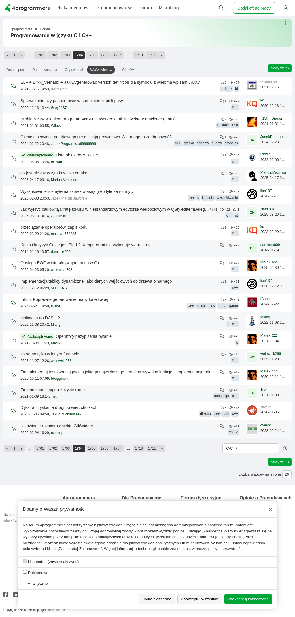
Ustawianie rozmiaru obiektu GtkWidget (56, 426)
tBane (55, 306)
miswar (57, 162)
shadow (203, 143)
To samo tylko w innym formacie (49, 354)
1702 (53, 55)
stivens (266, 407)
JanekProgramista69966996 (73, 144)
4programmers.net (56, 525)
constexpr (221, 396)
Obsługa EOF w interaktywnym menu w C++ (61, 262)
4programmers (21, 29)
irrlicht (201, 306)
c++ (235, 107)
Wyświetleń (99, 70)
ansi (235, 125)
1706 (105, 55)
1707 (117, 55)
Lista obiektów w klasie (77, 155)
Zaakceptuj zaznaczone (248, 599)
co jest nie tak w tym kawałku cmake (53, 173)
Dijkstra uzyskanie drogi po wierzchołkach (58, 407)
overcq (56, 433)
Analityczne (35, 583)
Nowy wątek (280, 68)
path (225, 414)
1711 (152, 55)
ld (236, 89)
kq (262, 100)
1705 (92, 55)
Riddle (265, 154)
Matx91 (57, 343)
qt (236, 215)
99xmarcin (59, 89)
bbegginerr (59, 378)
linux (228, 89)
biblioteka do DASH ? (40, 318)
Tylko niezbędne (157, 599)
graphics (231, 143)
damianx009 (61, 252)
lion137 (266, 191)
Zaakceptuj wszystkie (199, 599)
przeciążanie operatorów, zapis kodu (54, 227)
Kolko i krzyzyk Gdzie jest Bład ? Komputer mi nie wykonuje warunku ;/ (85, 245)
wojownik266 (61, 361)
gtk (231, 432)
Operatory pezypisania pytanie (84, 336)
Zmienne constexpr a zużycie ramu (52, 389)
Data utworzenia (44, 70)
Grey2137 (59, 108)
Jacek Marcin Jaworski (69, 198)
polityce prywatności (225, 549)
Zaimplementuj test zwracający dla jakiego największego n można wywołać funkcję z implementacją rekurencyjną (124, 372)
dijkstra (205, 414)
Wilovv (56, 126)
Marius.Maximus (64, 180)
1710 (139, 55)
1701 (40, 55)
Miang (56, 325)
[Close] (270, 509)
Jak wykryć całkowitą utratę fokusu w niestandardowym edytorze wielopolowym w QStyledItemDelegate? (116, 209)
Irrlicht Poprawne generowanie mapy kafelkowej (64, 299)
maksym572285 (63, 234)
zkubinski (58, 216)
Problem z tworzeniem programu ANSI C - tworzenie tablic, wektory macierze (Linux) (98, 119)
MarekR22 (268, 262)
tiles (212, 306)
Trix (53, 396)
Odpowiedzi (74, 70)
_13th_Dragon (271, 118)
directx (217, 143)
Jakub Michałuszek (66, 414)
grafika (189, 143)
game (233, 306)
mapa (222, 306)
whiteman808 (61, 270)
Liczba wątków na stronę (259, 474)
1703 (66, 55)
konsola (208, 198)
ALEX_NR (59, 288)
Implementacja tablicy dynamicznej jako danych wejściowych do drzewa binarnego (96, 281)
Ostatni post (15, 70)
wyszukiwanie (227, 198)
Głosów (128, 70)
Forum (45, 29)
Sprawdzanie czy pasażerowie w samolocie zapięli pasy (71, 100)
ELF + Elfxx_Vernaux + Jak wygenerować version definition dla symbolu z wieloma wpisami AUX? (110, 82)
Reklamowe (35, 572)
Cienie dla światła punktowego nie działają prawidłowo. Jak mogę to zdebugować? (96, 137)
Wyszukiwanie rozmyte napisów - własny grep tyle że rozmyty (77, 191)
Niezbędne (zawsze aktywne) (51, 561)
